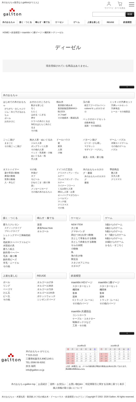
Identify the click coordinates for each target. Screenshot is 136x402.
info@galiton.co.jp (35, 370)
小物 (60, 152)
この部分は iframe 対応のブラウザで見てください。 (100, 360)
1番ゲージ (37, 32)
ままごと (9, 143)
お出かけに (10, 121)
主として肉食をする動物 (83, 242)
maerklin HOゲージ (81, 282)
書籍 (86, 182)
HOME (6, 32)
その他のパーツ (80, 303)
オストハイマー (11, 169)
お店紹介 (42, 384)
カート (120, 8)
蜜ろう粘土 (9, 249)
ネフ (33, 176)
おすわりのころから (40, 102)
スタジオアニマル (80, 262)
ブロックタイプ (12, 231)
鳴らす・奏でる (42, 22)
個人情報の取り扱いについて (68, 388)
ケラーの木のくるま (40, 121)
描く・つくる (25, 22)
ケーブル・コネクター (84, 318)
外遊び (34, 173)
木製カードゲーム (119, 143)
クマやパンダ (78, 231)
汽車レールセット (119, 105)
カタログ (75, 266)
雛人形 (114, 173)
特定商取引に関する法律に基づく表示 (104, 384)
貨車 (75, 296)
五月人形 (115, 176)
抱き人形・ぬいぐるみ (41, 139)
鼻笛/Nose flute (45, 228)
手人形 (34, 159)
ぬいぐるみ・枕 (38, 156)
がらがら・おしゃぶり (15, 108)
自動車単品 (89, 122)
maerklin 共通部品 (81, 311)
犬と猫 (74, 228)
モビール (35, 179)
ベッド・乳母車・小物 (41, 152)
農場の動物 (10, 176)
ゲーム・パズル (118, 139)
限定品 (74, 259)
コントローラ (79, 315)
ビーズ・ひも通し (92, 143)
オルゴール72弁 (45, 289)
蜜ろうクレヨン (11, 224)
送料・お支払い (58, 384)
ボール (8, 118)
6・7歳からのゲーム (115, 235)
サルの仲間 (77, 245)
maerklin (26, 32)
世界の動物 (10, 179)
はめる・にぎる (38, 115)
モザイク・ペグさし (93, 149)
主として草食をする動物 (83, 238)
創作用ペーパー (11, 252)
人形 (60, 149)
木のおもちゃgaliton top (23, 384)
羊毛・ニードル (11, 263)
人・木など (10, 182)
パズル (114, 149)
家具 (60, 146)
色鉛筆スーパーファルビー (16, 242)
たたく (34, 111)
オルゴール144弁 (46, 292)
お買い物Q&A (76, 384)
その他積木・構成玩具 (68, 118)
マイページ (109, 8)
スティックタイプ (13, 228)
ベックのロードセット (94, 119)
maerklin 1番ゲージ (109, 282)
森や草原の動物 (12, 173)
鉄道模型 (127, 22)
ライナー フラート (66, 185)
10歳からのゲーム (114, 242)
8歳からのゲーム (113, 238)
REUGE (110, 22)
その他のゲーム (118, 146)
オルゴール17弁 (45, 282)
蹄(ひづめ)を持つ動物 (82, 235)
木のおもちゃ (8, 22)
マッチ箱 (62, 201)
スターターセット (82, 286)
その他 (34, 130)
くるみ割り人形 (65, 189)
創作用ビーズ (10, 259)
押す (33, 118)
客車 (75, 293)
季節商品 (114, 169)
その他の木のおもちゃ (41, 192)
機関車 (47, 32)
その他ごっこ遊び (13, 146)
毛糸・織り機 (10, 256)
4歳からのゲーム (113, 228)
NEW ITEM (77, 224)
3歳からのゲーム (113, 224)
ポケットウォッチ (46, 296)
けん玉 (6, 292)
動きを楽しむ (37, 105)
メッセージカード (39, 189)
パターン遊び (90, 139)
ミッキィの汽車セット (121, 102)
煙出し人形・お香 (66, 192)
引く (33, 108)
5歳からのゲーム (113, 231)
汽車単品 (115, 108)
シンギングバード (46, 299)
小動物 (74, 248)
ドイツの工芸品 (64, 169)
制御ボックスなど (82, 322)
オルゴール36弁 (45, 285)
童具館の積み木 (65, 105)
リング (6, 285)
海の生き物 (77, 255)
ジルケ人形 (36, 143)
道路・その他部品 (92, 126)
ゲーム (76, 22)
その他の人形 (37, 149)
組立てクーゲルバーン (94, 105)
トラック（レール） (110, 300)
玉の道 (86, 102)
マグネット (89, 146)
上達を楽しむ (93, 22)
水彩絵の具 (9, 245)
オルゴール (43, 231)
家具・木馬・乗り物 (93, 157)
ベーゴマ (7, 289)
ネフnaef (62, 115)
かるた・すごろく (114, 245)
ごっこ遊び (9, 139)
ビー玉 (6, 296)
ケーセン (59, 22)
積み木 (59, 102)
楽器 (39, 224)
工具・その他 (79, 325)
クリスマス (63, 204)
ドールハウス (63, 139)
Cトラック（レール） (84, 300)
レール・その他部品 (120, 111)
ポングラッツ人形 (39, 146)
